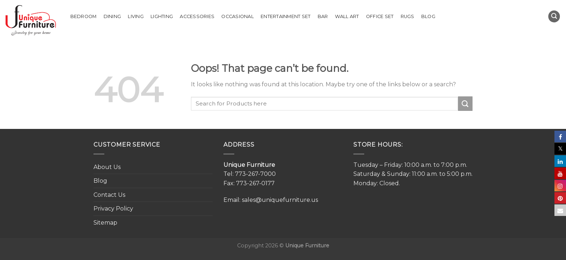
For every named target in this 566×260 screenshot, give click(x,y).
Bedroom (83, 16)
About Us (107, 167)
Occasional (237, 16)
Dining (112, 16)
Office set (380, 16)
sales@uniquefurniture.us (280, 199)
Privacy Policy (113, 208)
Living (136, 16)
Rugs (407, 16)
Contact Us (109, 194)
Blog (428, 16)
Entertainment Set (285, 16)
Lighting (162, 16)
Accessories (197, 16)
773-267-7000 (255, 173)
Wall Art (347, 16)
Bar (323, 16)
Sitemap (105, 222)
